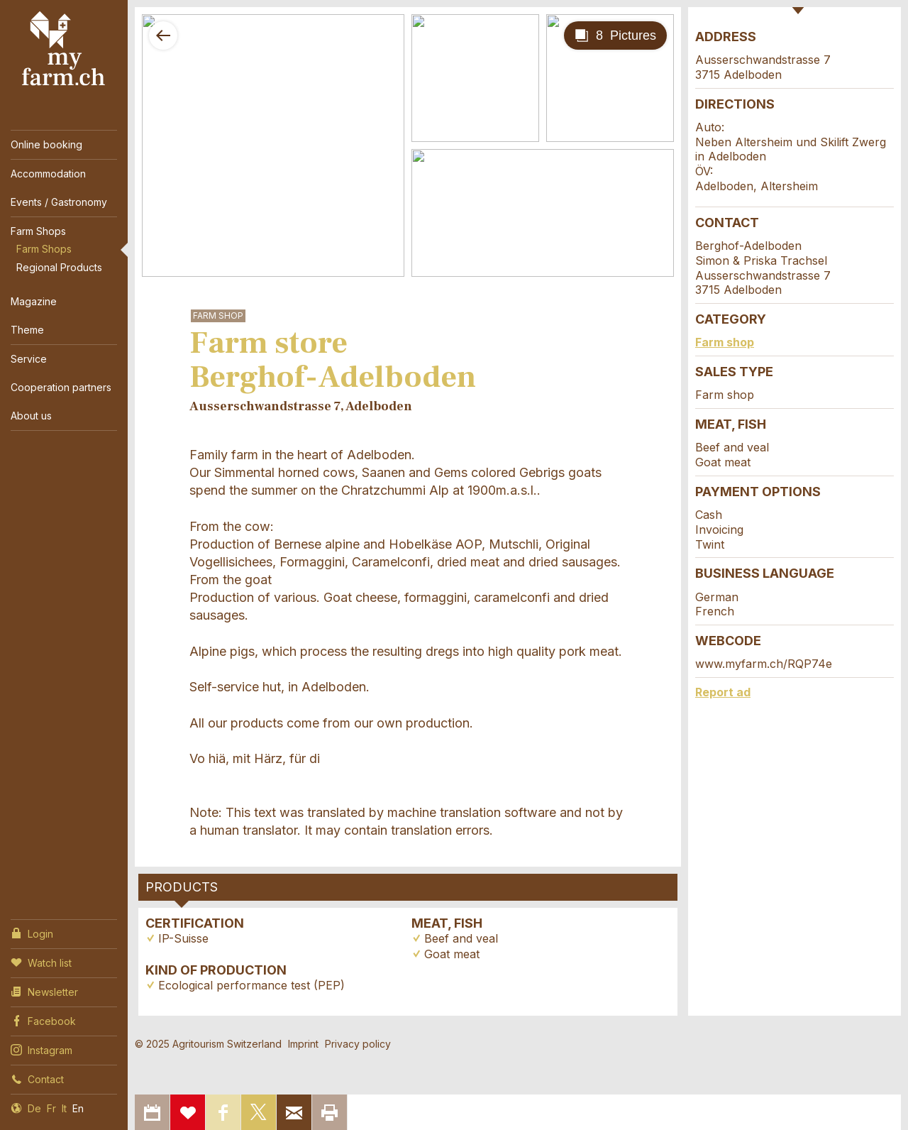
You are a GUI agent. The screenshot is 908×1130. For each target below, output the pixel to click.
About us (31, 416)
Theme (27, 330)
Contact (37, 1078)
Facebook (43, 1020)
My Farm (64, 49)
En (78, 1108)
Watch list (41, 962)
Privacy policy (358, 1044)
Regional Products (59, 267)
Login (32, 933)
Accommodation (48, 174)
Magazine (34, 301)
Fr (51, 1108)
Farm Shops (38, 231)
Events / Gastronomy (59, 202)
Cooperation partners (61, 387)
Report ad (723, 692)
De (34, 1108)
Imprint (303, 1044)
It (64, 1108)
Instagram (41, 1049)
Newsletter (44, 991)
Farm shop (724, 342)
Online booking (46, 144)
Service (29, 359)
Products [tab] (181, 886)
